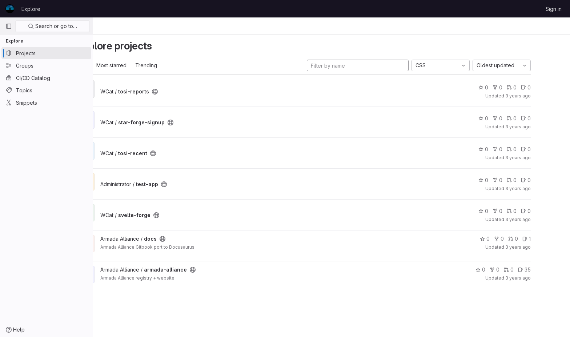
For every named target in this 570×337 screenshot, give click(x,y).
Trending (174, 65)
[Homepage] (10, 9)
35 (552, 269)
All (112, 65)
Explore (30, 9)
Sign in (554, 9)
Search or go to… (52, 26)
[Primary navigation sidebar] (9, 26)
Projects (134, 26)
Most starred (139, 65)
